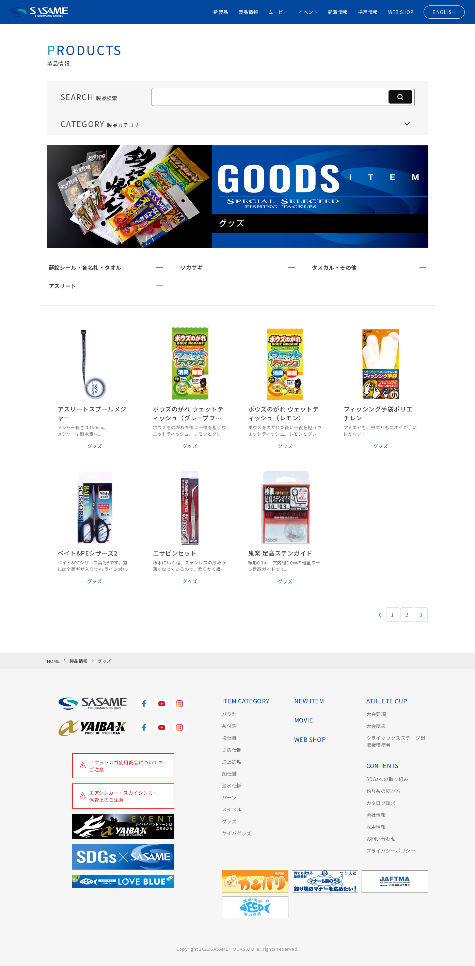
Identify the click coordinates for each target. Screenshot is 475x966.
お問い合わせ (381, 838)
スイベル (232, 809)
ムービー (278, 12)
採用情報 (368, 12)
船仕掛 (229, 773)
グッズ (229, 821)
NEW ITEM (309, 701)
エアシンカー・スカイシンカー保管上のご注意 (123, 796)
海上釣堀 (232, 761)
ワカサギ (191, 267)
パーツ (229, 797)
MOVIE (303, 720)
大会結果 (376, 725)
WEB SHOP (400, 12)
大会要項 (376, 714)
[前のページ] (379, 614)
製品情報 (248, 12)
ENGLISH (444, 12)
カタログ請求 (381, 802)
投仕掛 (229, 737)
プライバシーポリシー (391, 850)
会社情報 (376, 814)
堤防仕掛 (232, 749)
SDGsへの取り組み (387, 779)
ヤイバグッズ (237, 833)
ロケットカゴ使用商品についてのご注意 (126, 766)
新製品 (220, 12)
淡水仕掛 (232, 785)
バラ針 (229, 714)
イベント (308, 12)
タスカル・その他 (334, 267)
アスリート (63, 286)
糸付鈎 (229, 725)
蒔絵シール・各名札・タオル (85, 267)
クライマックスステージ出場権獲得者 (396, 741)
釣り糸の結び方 (383, 791)
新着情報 (338, 12)
